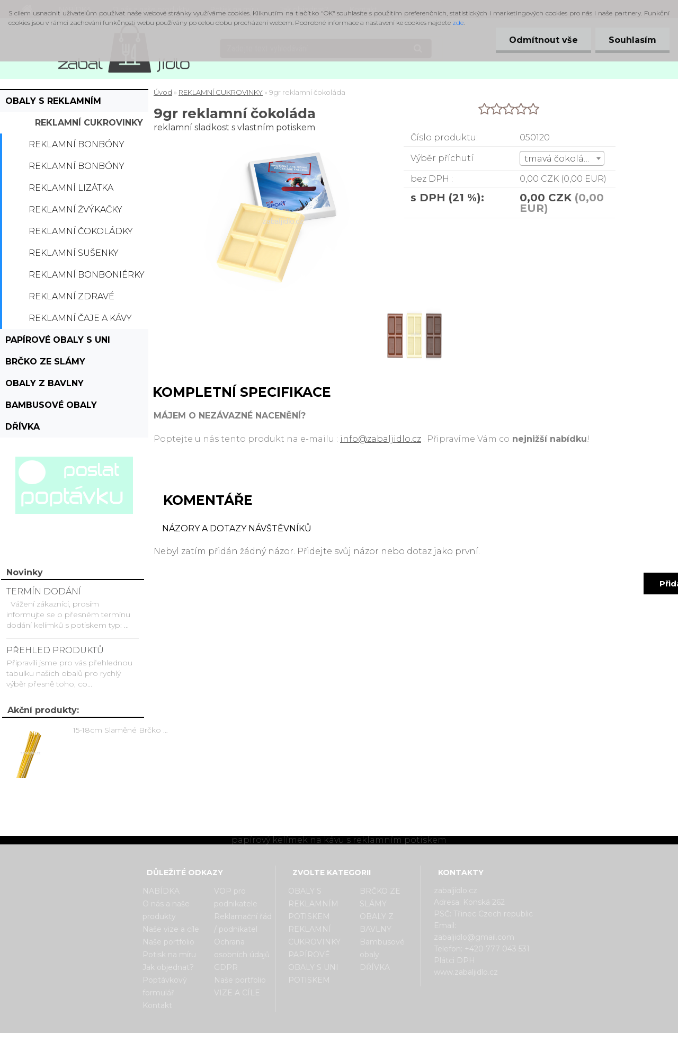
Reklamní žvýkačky (75, 209)
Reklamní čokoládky (81, 231)
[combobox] (562, 158)
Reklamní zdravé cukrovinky (71, 299)
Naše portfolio (168, 942)
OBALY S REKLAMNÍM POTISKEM (53, 104)
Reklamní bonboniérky (87, 275)
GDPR (226, 967)
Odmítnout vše (543, 40)
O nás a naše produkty (166, 910)
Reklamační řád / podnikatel (243, 923)
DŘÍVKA (22, 427)
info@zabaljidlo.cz (380, 439)
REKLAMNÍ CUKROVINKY (89, 123)
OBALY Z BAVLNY (44, 383)
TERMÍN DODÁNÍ (43, 591)
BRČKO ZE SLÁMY (45, 362)
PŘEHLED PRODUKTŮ (55, 650)
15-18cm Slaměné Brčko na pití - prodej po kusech (122, 730)
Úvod (163, 92)
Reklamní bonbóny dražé (76, 169)
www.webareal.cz (381, 1042)
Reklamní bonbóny (76, 144)
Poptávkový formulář (164, 986)
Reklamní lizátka (71, 188)
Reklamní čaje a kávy (80, 318)
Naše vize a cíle (170, 929)
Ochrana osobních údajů (242, 948)
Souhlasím (632, 40)
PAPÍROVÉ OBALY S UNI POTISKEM (57, 343)
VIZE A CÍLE (237, 992)
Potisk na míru (169, 954)
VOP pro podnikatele (235, 897)
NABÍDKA (161, 891)
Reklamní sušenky (74, 253)
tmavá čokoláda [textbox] (559, 159)
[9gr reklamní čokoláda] (413, 304)
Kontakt (157, 1005)
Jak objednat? (168, 967)
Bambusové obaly (51, 405)
